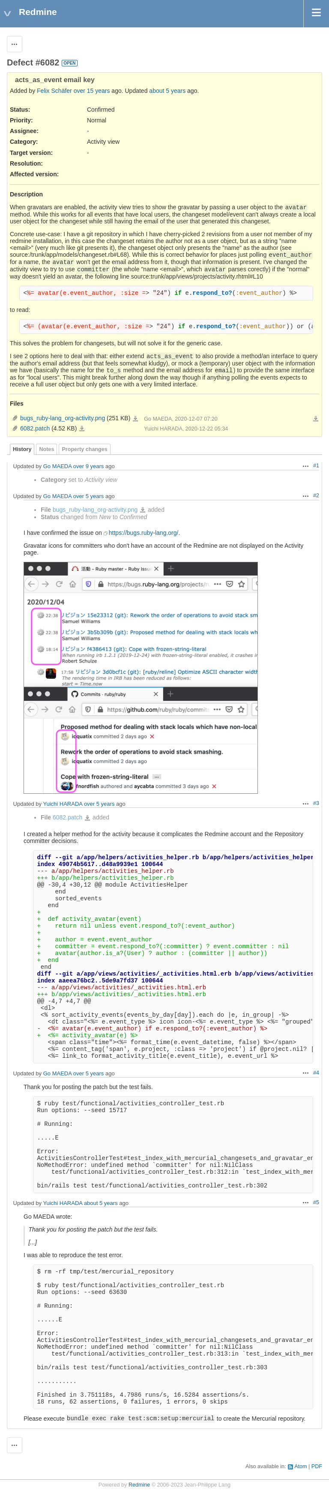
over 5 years (88, 496)
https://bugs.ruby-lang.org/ (144, 532)
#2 (316, 496)
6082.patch (35, 428)
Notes (46, 449)
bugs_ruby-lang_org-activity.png (62, 418)
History (22, 449)
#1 (316, 466)
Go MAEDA (57, 466)
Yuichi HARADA (62, 804)
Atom (300, 1466)
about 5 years (167, 90)
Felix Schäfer (54, 90)
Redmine (139, 1485)
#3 (316, 803)
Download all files (315, 419)
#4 (316, 1073)
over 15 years (92, 90)
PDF (316, 1466)
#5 (316, 1202)
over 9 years (88, 466)
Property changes (84, 449)
